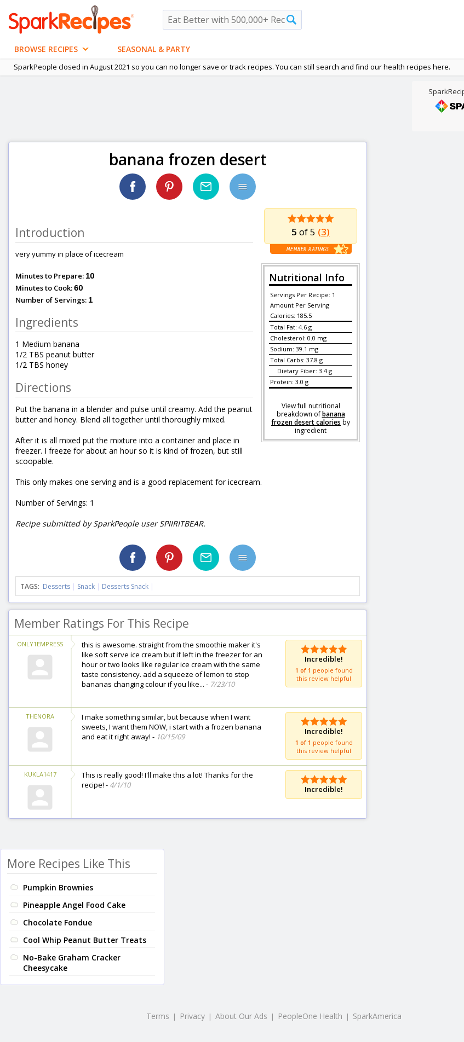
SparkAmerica (377, 1016)
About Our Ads (241, 1016)
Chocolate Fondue (57, 922)
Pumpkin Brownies (58, 887)
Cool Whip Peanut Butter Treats (84, 940)
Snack (86, 586)
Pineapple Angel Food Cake (74, 905)
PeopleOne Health (310, 1016)
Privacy (192, 1016)
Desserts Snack (125, 586)
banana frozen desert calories (308, 418)
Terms (157, 1016)
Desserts (56, 586)
